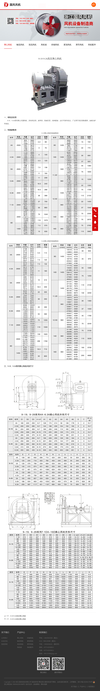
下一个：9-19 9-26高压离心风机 (15, 619)
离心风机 (8, 45)
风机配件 (92, 45)
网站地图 (44, 684)
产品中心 (42, 5)
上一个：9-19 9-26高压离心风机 (15, 616)
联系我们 (86, 5)
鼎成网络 (36, 684)
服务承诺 (72, 5)
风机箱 (44, 45)
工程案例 (64, 5)
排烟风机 (55, 45)
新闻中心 (57, 5)
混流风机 (32, 45)
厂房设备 (49, 5)
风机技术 (79, 5)
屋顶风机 (67, 45)
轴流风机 (20, 45)
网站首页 (27, 5)
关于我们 (35, 5)
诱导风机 (80, 45)
